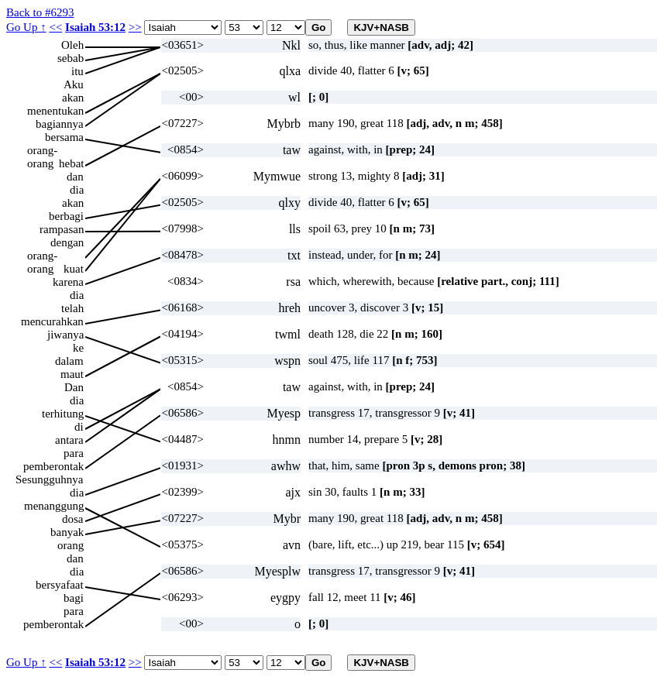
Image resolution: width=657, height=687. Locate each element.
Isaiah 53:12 (95, 27)
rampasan (62, 229)
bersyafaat (60, 585)
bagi (74, 598)
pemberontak (53, 466)
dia (77, 190)
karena (68, 282)
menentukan (55, 111)
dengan (67, 242)
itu (77, 71)
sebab (70, 58)
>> (135, 27)
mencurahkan (52, 321)
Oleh (72, 45)
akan (73, 97)
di (79, 427)
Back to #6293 (40, 12)
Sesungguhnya (49, 479)
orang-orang (42, 150)
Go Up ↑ (26, 27)
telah (72, 308)
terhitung (63, 413)
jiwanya (65, 334)
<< (55, 27)
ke (78, 348)
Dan (74, 387)
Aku (74, 84)
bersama (64, 137)
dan (75, 176)
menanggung (54, 506)
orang (70, 545)
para (74, 453)
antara (69, 440)
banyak (67, 532)
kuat (74, 269)
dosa (73, 519)
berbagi (66, 216)
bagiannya (60, 124)
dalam (69, 361)
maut (72, 374)
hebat (71, 163)
